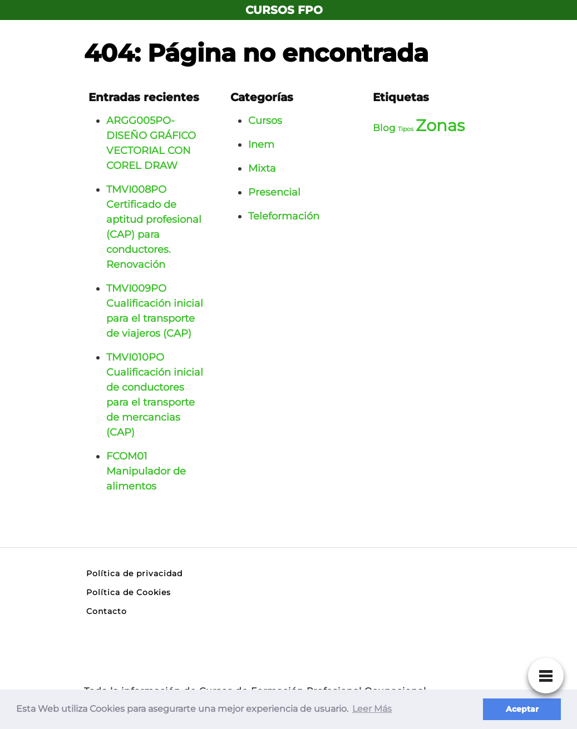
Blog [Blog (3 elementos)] (384, 127)
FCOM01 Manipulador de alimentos (146, 471)
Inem (261, 144)
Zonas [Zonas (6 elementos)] (440, 125)
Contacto (106, 611)
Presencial (274, 192)
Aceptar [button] (522, 709)
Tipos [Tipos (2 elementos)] (405, 129)
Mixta (262, 168)
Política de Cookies (128, 592)
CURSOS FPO (284, 10)
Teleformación (283, 216)
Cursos (265, 120)
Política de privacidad (134, 573)
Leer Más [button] (372, 708)
